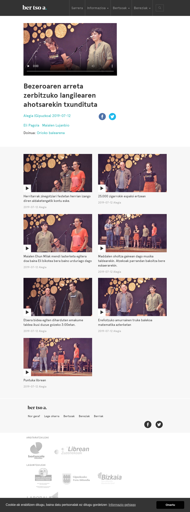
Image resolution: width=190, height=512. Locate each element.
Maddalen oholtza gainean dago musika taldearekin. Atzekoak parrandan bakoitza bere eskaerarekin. (131, 260)
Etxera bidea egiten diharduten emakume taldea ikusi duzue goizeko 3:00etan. (53, 322)
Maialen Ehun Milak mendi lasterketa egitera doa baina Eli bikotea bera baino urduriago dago (57, 258)
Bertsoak (69, 416)
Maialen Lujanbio (55, 125)
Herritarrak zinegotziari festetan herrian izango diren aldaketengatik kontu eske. (57, 198)
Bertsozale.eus (38, 450)
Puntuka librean (34, 380)
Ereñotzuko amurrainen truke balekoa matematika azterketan (125, 322)
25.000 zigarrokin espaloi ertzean (122, 196)
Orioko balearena (51, 133)
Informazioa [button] (98, 8)
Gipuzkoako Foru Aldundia (78, 478)
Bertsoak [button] (121, 8)
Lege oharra (51, 416)
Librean (72, 450)
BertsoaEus (40, 7)
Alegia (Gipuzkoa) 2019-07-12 (47, 116)
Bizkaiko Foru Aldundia (114, 478)
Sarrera (77, 8)
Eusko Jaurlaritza (42, 478)
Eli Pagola (31, 125)
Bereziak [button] (142, 8)
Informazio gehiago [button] (122, 504)
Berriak (98, 416)
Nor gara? (34, 416)
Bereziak (84, 416)
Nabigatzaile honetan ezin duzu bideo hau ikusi (70, 49)
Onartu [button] (170, 504)
